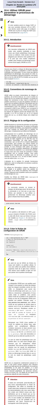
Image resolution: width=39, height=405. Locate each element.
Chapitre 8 (22, 216)
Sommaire (1, 19)
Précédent (1, 27)
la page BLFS (23, 32)
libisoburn (16, 78)
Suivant (1, 35)
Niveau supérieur (1, 12)
